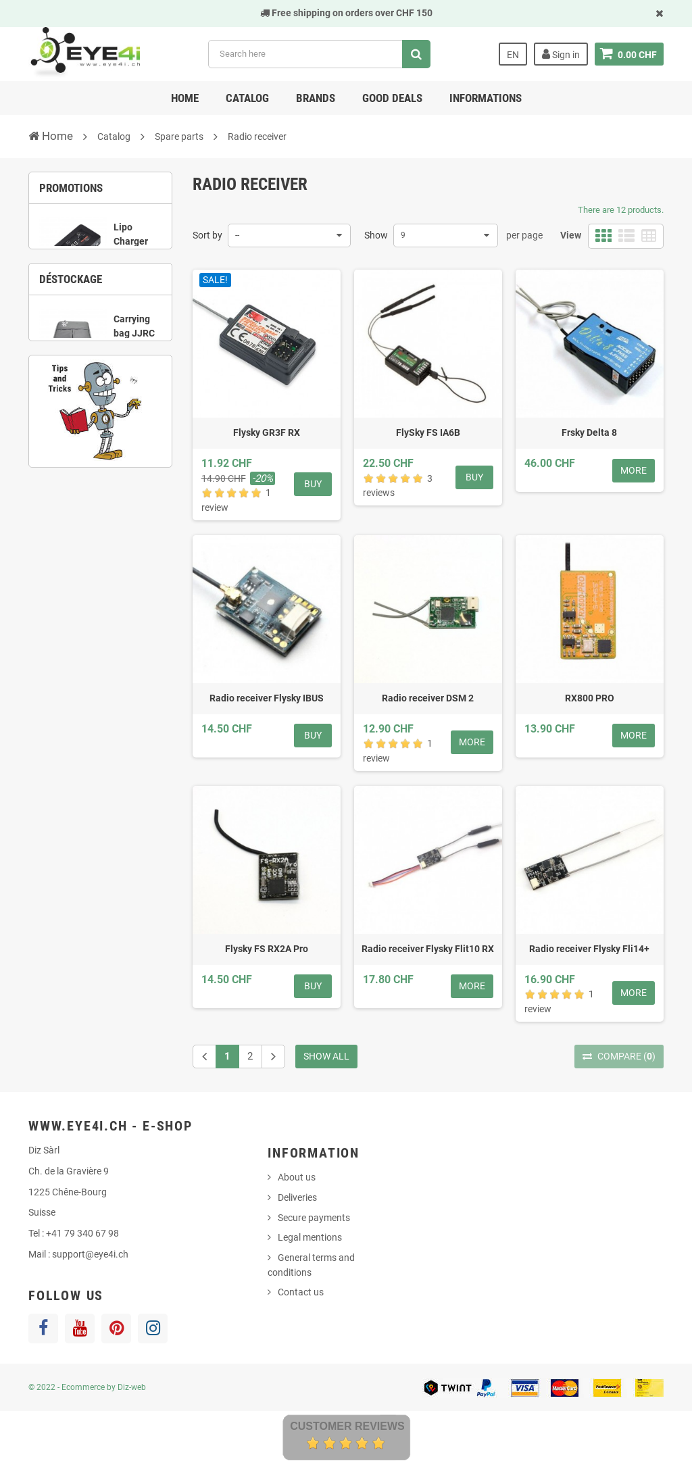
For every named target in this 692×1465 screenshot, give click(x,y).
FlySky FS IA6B (428, 432)
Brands (315, 98)
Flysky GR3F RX (266, 432)
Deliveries (297, 1197)
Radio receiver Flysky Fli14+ (589, 948)
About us (297, 1177)
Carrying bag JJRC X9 (134, 450)
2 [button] (90, 334)
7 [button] (90, 536)
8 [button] (110, 536)
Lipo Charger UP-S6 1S (134, 249)
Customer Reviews (347, 1426)
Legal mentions (310, 1237)
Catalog (247, 98)
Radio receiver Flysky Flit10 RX (428, 948)
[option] (100, 268)
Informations (485, 98)
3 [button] (110, 334)
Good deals (392, 98)
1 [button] (69, 334)
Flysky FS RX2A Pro (266, 948)
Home (185, 98)
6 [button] (150, 519)
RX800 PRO (589, 698)
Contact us (301, 1292)
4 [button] (130, 334)
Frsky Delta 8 (589, 432)
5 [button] (130, 519)
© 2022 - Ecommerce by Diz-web (87, 1387)
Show (376, 235)
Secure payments (314, 1217)
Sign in (561, 54)
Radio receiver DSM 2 (428, 698)
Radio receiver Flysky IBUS (266, 698)
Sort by (207, 235)
